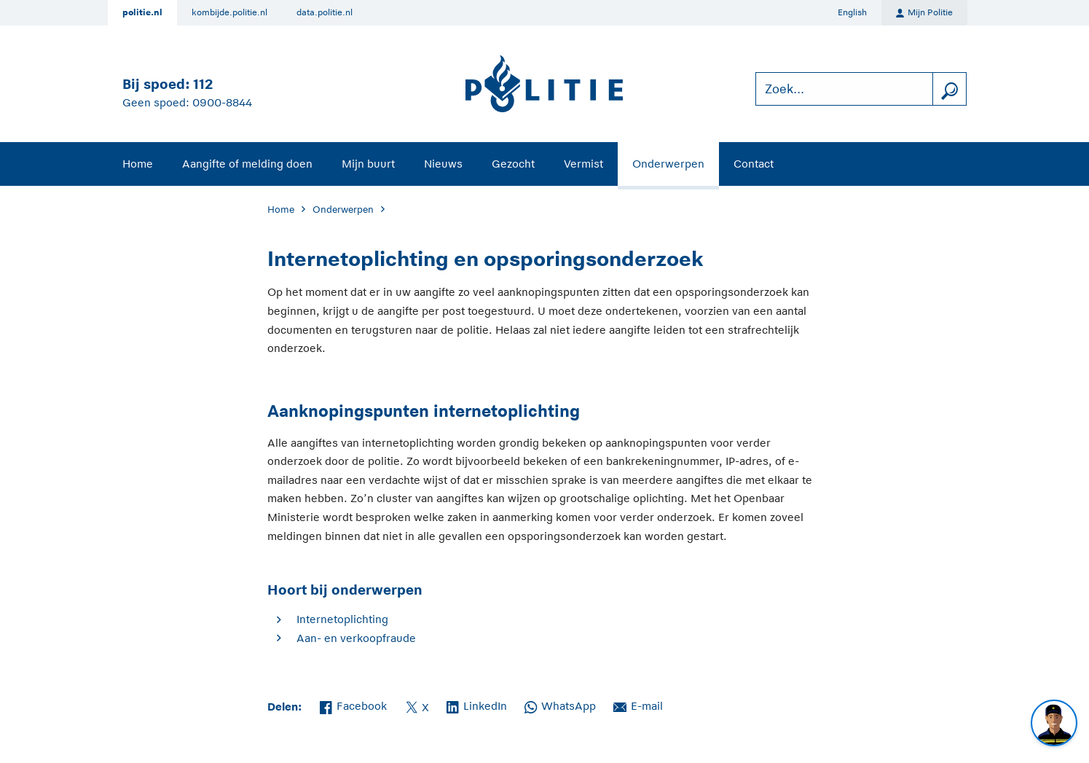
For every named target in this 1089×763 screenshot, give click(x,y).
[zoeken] (949, 89)
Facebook (353, 705)
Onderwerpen (668, 164)
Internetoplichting (342, 619)
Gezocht (513, 164)
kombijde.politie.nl (229, 12)
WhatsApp (560, 705)
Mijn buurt (368, 164)
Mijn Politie (924, 13)
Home (137, 164)
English (852, 12)
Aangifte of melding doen (247, 164)
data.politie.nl (324, 12)
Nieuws (443, 164)
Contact (754, 164)
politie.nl (142, 12)
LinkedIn (477, 705)
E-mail (638, 705)
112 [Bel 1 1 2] (203, 84)
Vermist (583, 164)
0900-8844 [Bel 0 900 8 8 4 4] (222, 102)
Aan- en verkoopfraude (356, 638)
